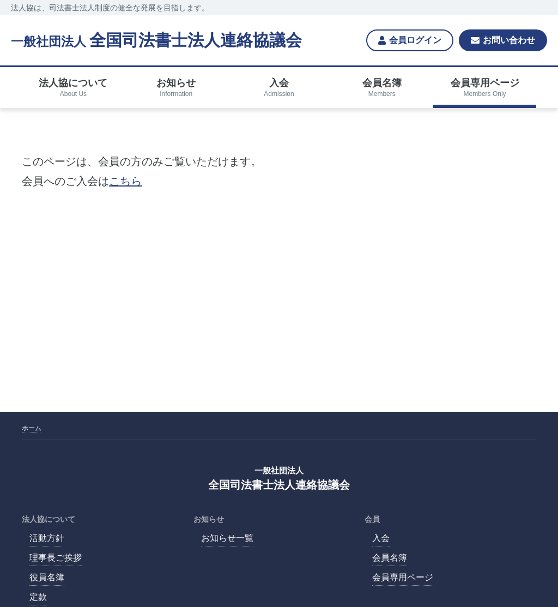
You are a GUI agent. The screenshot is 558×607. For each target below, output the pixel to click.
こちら (125, 181)
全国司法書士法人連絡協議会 (156, 40)
